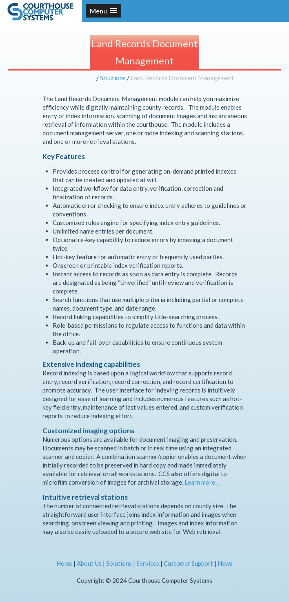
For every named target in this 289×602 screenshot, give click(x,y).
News (225, 563)
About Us (89, 563)
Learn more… (202, 482)
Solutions (113, 78)
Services (147, 563)
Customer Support (188, 563)
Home (64, 563)
